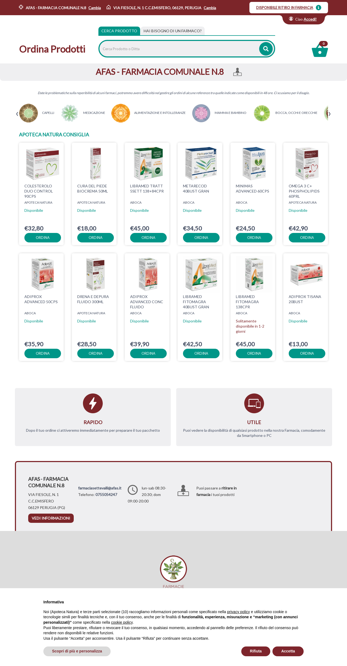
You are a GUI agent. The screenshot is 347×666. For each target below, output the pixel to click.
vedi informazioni (51, 518)
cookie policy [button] (122, 622)
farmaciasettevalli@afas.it (99, 488)
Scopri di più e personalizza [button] (77, 651)
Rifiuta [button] (256, 651)
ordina (43, 237)
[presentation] (17, 114)
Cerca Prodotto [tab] (119, 30)
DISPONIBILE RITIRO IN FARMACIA (284, 7)
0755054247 (106, 494)
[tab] (173, 31)
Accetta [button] (288, 651)
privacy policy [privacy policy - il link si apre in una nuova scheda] (238, 612)
